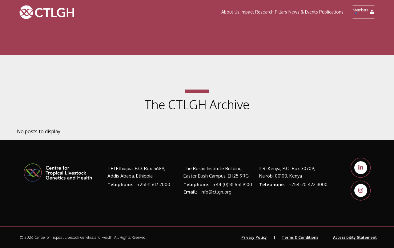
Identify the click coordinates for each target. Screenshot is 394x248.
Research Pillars (271, 11)
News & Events (303, 11)
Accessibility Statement (355, 237)
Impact (247, 11)
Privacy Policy (254, 237)
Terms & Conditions (300, 237)
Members (360, 11)
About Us (230, 11)
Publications (331, 11)
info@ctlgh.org (216, 192)
